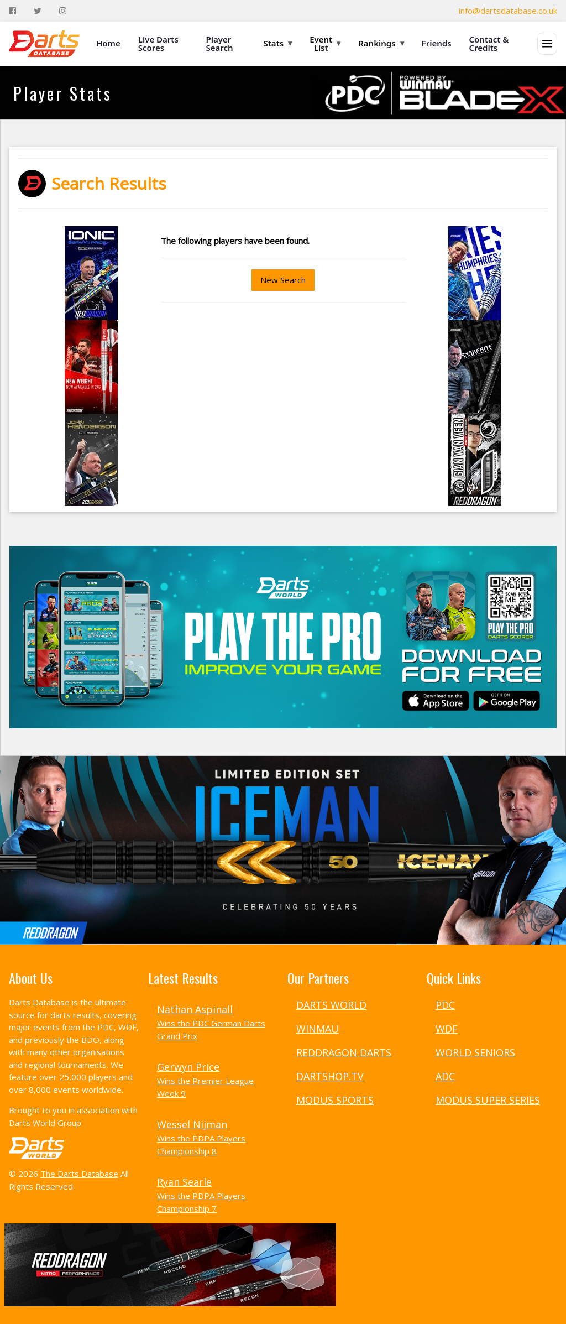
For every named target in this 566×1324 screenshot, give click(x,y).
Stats (278, 43)
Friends (437, 43)
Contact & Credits (489, 43)
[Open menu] (547, 44)
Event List (325, 43)
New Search (283, 279)
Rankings (380, 43)
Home (108, 43)
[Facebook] (12, 11)
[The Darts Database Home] (44, 43)
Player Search (219, 43)
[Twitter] (37, 11)
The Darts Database (79, 1173)
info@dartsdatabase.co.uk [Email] (508, 10)
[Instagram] (62, 11)
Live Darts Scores (158, 43)
